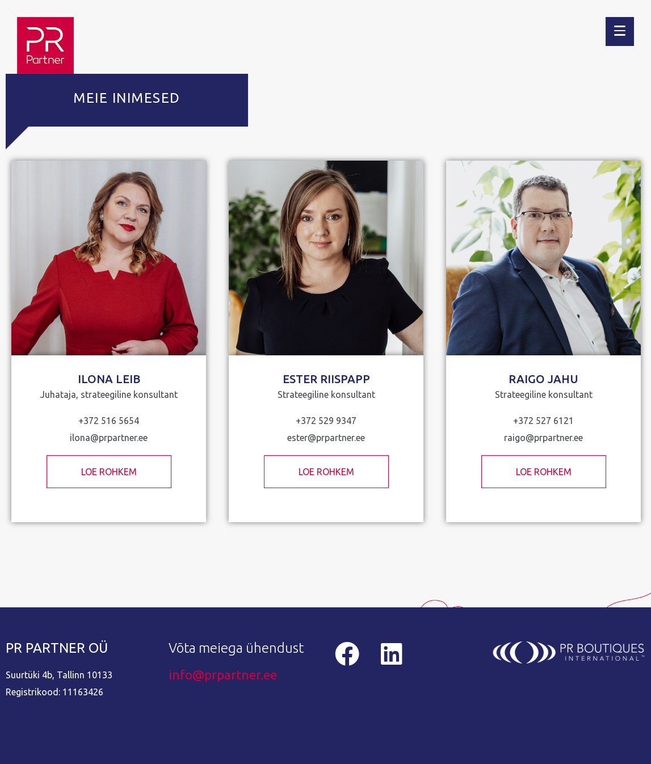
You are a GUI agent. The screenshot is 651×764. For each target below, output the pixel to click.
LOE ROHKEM (109, 472)
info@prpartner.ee (223, 675)
